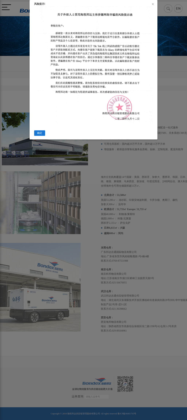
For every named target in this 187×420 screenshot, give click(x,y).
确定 (39, 133)
